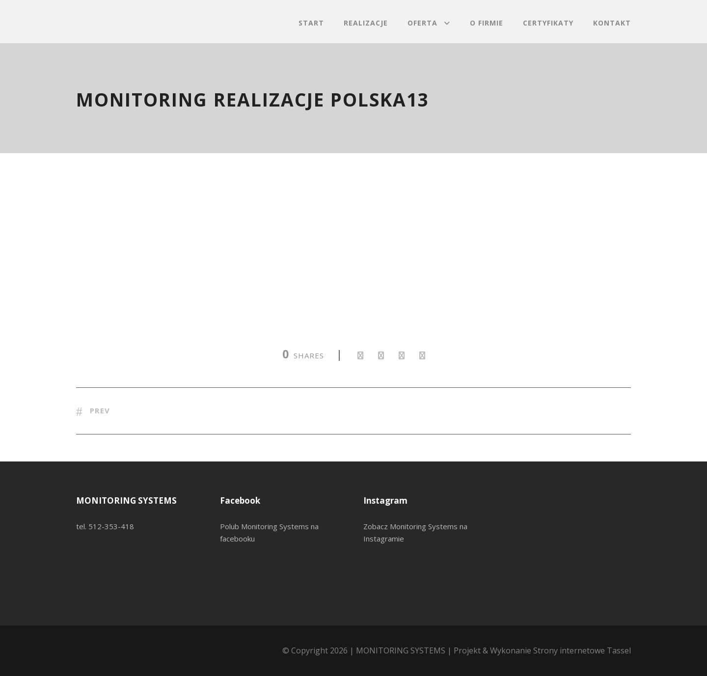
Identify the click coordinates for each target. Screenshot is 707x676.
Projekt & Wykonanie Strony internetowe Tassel (542, 650)
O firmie (486, 22)
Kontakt (612, 22)
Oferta (422, 22)
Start (311, 22)
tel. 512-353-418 (105, 526)
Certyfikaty (548, 22)
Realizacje (366, 22)
